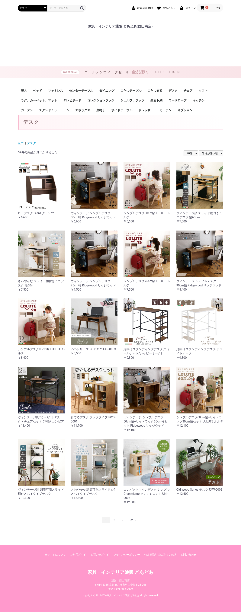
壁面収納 (156, 100)
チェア (188, 90)
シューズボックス (78, 110)
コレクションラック (100, 100)
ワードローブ (178, 100)
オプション (185, 110)
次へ (133, 519)
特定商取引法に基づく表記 (160, 554)
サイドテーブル (121, 110)
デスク (173, 90)
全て (21, 143)
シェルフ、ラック (132, 100)
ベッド (37, 90)
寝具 (24, 90)
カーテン (165, 110)
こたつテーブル (130, 90)
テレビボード (72, 100)
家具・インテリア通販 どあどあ (121, 572)
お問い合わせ (188, 554)
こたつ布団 (154, 90)
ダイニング (106, 90)
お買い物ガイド (100, 554)
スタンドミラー (49, 110)
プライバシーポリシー (127, 554)
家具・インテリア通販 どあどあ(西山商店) (120, 26)
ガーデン (27, 110)
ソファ (203, 90)
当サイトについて (55, 554)
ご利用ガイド (78, 554)
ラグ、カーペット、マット (39, 100)
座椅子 (100, 110)
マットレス (55, 90)
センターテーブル (81, 90)
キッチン (199, 100)
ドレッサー (145, 110)
